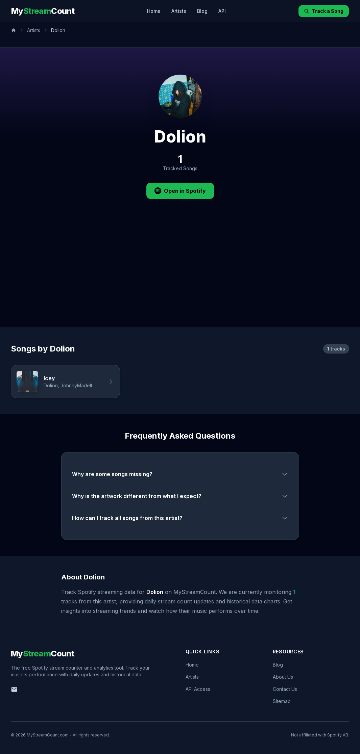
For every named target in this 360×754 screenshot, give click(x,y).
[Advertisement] (180, 276)
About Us (283, 677)
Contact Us (285, 689)
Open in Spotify (180, 190)
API (222, 11)
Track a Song (323, 11)
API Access (198, 689)
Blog (202, 11)
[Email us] (14, 689)
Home (154, 11)
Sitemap (282, 701)
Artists (178, 11)
